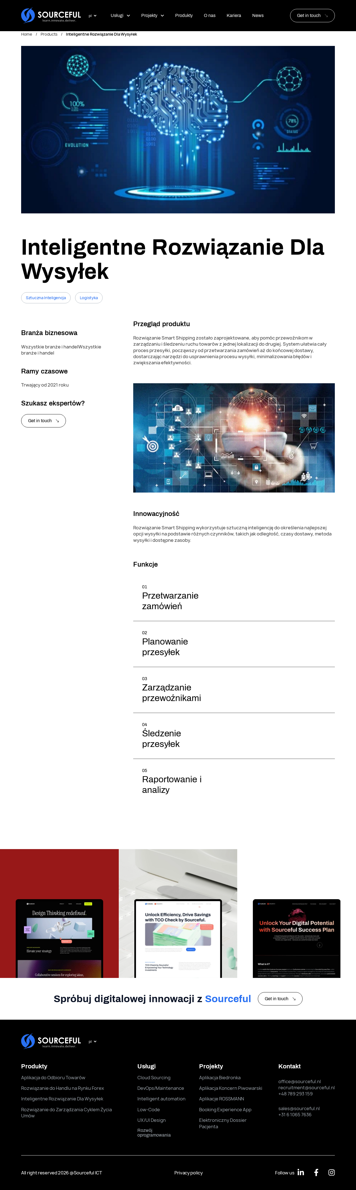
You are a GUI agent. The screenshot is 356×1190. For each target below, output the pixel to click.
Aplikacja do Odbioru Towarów (53, 1078)
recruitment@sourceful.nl (306, 1088)
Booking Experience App (225, 1110)
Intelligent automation (161, 1099)
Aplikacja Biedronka (220, 1078)
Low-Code (148, 1110)
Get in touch (309, 15)
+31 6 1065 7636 (295, 1115)
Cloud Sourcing (153, 1078)
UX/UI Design (151, 1120)
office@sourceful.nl (299, 1081)
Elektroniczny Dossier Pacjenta (223, 1123)
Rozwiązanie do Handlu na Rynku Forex (62, 1088)
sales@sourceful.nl (299, 1108)
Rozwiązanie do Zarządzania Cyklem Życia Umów (66, 1113)
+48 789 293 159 (295, 1094)
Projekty (152, 15)
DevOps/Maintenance (160, 1088)
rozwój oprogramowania (154, 1132)
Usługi (120, 15)
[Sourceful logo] (51, 15)
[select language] (92, 15)
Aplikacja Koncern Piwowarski (230, 1088)
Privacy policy (188, 1173)
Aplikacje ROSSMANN (221, 1099)
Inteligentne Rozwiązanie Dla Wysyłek (62, 1099)
